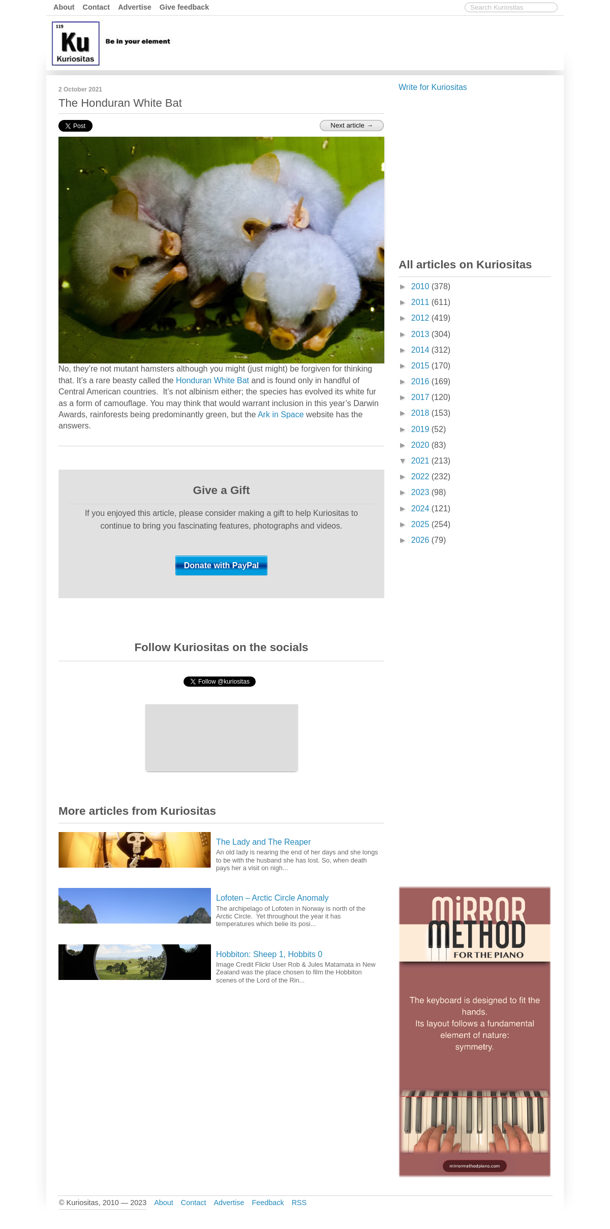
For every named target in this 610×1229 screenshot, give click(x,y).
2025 (421, 524)
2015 (421, 365)
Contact (96, 7)
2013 (421, 334)
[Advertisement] (376, 42)
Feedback (268, 1203)
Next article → (351, 125)
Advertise (134, 7)
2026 (421, 540)
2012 (421, 318)
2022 (421, 476)
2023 (421, 492)
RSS (299, 1203)
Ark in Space (281, 414)
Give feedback (184, 7)
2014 (421, 350)
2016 (421, 381)
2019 (421, 429)
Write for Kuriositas (433, 87)
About (64, 7)
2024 (421, 508)
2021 (421, 460)
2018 (421, 413)
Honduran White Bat (212, 380)
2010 (421, 286)
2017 (421, 397)
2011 (421, 302)
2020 (421, 445)
